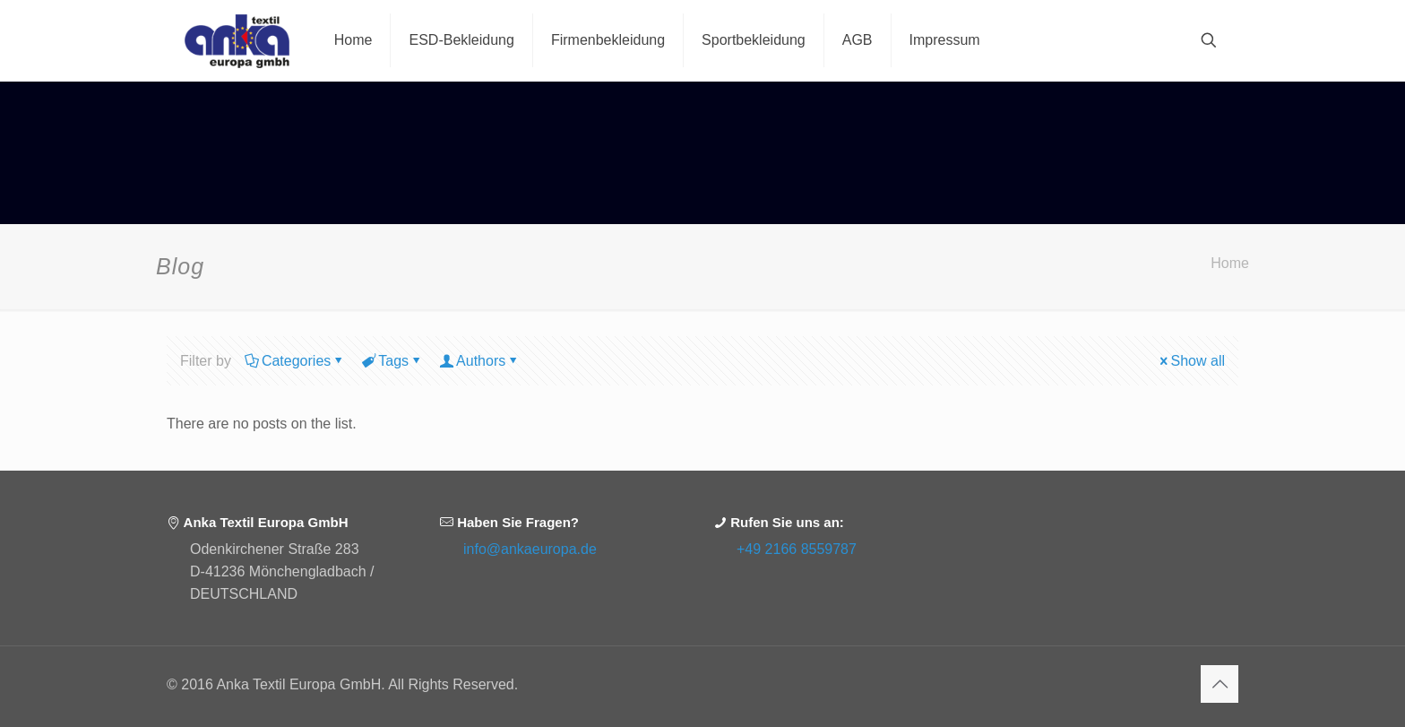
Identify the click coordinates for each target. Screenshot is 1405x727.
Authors (479, 360)
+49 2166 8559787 (797, 549)
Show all (1191, 360)
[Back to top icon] (1219, 684)
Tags (392, 360)
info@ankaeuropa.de (530, 549)
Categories (295, 360)
